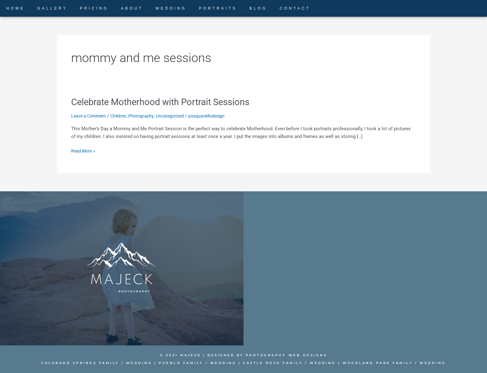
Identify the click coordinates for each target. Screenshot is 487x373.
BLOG (258, 8)
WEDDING (171, 8)
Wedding (143, 363)
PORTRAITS (218, 8)
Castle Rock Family (271, 363)
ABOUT (132, 8)
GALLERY (52, 8)
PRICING (94, 8)
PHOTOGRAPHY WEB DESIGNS (286, 355)
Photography (145, 115)
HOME (15, 8)
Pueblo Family (183, 363)
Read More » (84, 150)
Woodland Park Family (371, 363)
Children (121, 115)
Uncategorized (175, 115)
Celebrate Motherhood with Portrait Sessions (163, 101)
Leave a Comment (90, 115)
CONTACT (295, 8)
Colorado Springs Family (86, 363)
